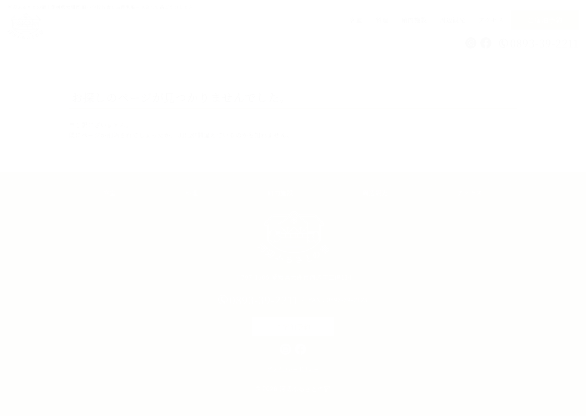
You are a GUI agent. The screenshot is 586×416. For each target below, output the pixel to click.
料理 (382, 20)
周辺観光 (452, 20)
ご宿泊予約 (545, 20)
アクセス (491, 20)
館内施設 (414, 20)
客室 (356, 20)
